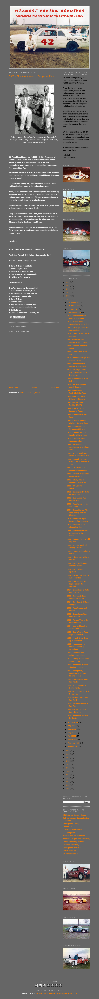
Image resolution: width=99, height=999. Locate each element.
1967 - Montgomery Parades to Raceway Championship (76, 673)
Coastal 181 (68, 827)
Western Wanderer (70, 854)
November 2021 (74, 306)
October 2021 (73, 309)
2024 (68, 289)
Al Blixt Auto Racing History (74, 815)
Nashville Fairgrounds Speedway (76, 839)
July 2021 (72, 726)
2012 (68, 778)
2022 (68, 296)
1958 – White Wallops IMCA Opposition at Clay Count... (78, 533)
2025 (68, 286)
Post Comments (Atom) (30, 393)
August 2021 (73, 722)
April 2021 (72, 736)
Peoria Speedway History (73, 842)
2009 (68, 788)
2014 (68, 771)
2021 (68, 299)
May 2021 (72, 733)
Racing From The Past (72, 848)
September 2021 (74, 313)
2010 (68, 785)
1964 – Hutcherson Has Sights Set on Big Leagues (76, 583)
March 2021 (73, 739)
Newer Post (13, 388)
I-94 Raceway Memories (72, 830)
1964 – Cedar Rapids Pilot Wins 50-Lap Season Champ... (77, 512)
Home (34, 388)
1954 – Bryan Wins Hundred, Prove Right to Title (78, 447)
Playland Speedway (71, 845)
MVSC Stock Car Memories (74, 836)
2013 (68, 775)
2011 (68, 782)
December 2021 (74, 302)
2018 (68, 758)
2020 (68, 751)
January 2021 (73, 746)
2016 (68, 764)
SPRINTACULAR (69, 851)
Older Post (55, 388)
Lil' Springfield (69, 833)
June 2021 (72, 729)
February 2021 (74, 743)
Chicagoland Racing (71, 824)
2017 (68, 761)
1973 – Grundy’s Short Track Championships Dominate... (77, 372)
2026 (68, 282)
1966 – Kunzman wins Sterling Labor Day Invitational (76, 646)
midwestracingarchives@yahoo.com (56, 994)
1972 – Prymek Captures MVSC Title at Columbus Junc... (78, 461)
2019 (68, 754)
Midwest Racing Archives (50, 11)
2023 (68, 292)
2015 (68, 768)
